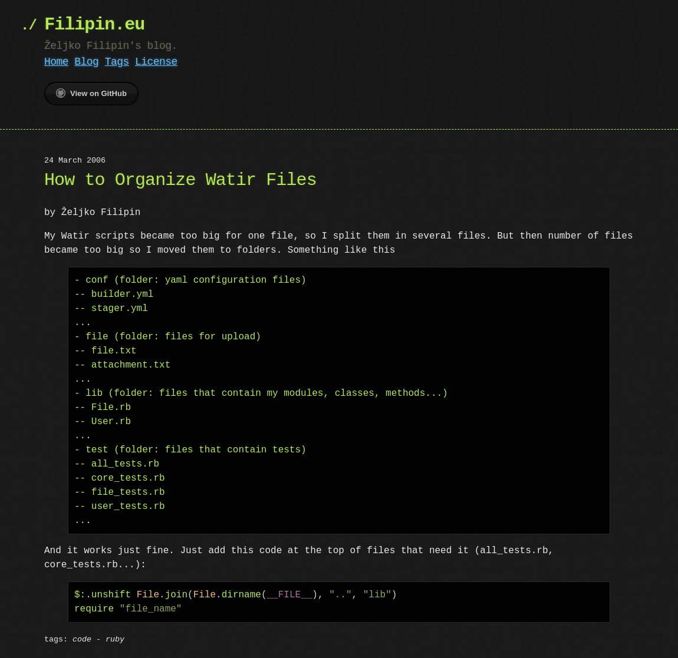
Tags (117, 62)
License (156, 62)
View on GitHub (91, 93)
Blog (86, 62)
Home (56, 62)
